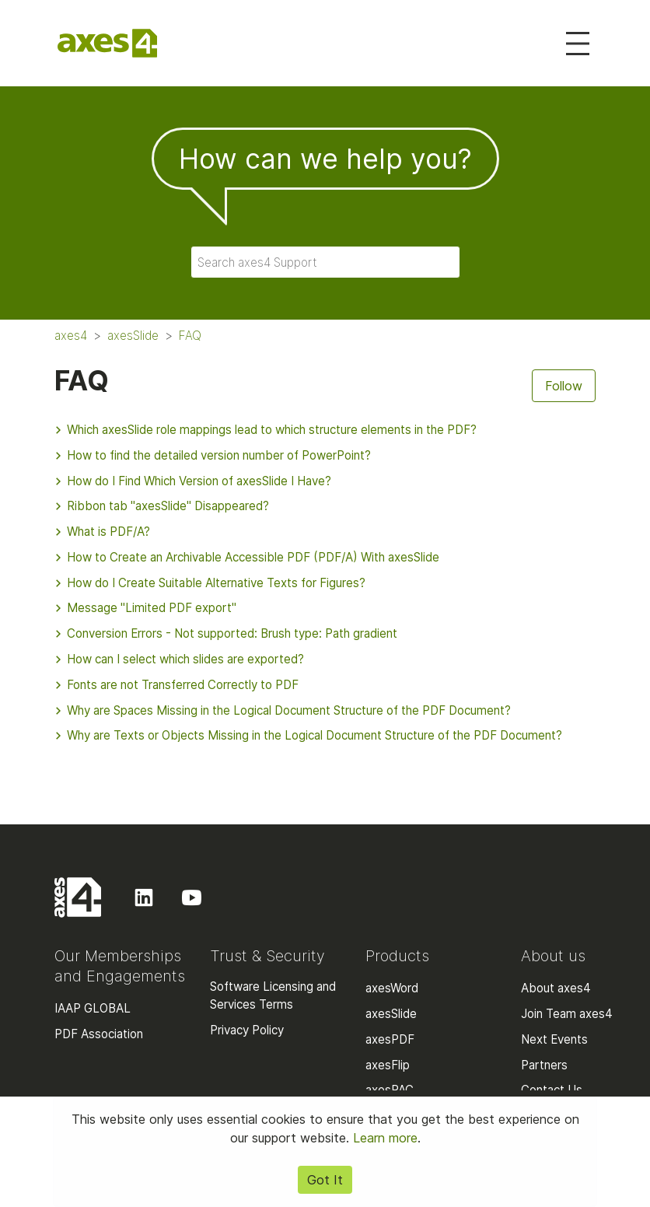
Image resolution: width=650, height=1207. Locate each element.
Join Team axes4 (567, 1013)
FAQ (190, 335)
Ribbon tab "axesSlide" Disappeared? (161, 506)
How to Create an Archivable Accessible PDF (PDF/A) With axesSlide (246, 557)
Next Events (554, 1039)
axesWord (391, 988)
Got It (325, 1180)
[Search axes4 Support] (325, 262)
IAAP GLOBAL (92, 1008)
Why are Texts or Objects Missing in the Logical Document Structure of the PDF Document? (308, 735)
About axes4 (556, 988)
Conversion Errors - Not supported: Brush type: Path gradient (225, 633)
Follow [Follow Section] (563, 386)
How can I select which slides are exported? (179, 659)
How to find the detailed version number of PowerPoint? (212, 455)
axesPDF (389, 1039)
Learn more (385, 1138)
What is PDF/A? (102, 531)
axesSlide (133, 335)
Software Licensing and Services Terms (273, 995)
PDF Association (98, 1034)
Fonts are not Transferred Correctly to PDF (176, 684)
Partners (544, 1065)
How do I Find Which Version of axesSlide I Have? (192, 481)
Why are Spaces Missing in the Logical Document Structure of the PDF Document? (282, 710)
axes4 (70, 335)
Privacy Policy (247, 1030)
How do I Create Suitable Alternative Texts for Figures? (209, 583)
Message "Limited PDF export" (145, 607)
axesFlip (387, 1065)
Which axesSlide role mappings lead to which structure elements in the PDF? (265, 429)
